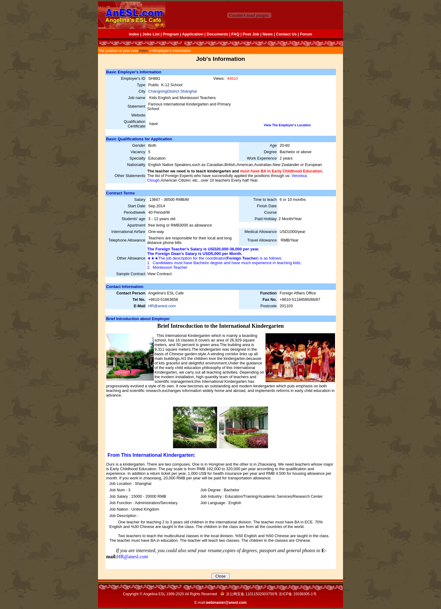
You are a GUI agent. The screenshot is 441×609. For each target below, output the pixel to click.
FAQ (235, 34)
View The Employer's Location (287, 125)
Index (134, 34)
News (267, 34)
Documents (217, 34)
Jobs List (151, 34)
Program (171, 34)
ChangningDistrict (164, 91)
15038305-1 (303, 594)
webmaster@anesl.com (226, 602)
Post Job (251, 34)
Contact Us (286, 34)
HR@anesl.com (162, 306)
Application (193, 34)
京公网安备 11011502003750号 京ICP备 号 (269, 594)
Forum (306, 34)
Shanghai (188, 91)
